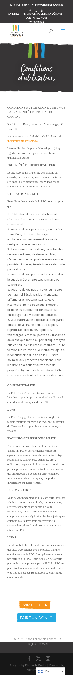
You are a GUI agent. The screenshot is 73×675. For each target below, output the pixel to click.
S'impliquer (35, 604)
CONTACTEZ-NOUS (36, 18)
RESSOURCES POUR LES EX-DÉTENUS (42, 14)
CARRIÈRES (13, 14)
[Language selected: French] (50, 671)
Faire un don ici (36, 617)
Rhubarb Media (35, 665)
